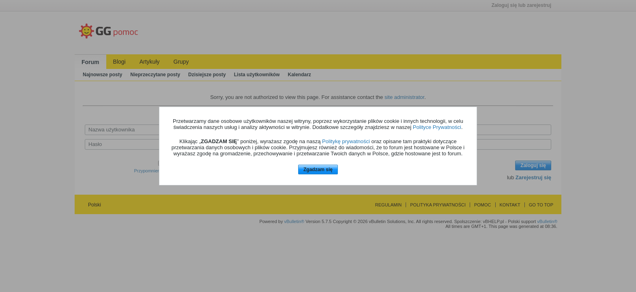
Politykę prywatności (346, 141)
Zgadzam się (318, 169)
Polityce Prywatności (437, 127)
